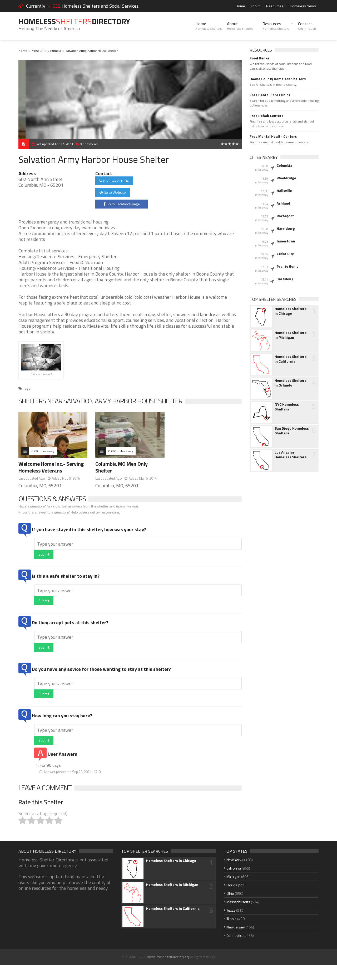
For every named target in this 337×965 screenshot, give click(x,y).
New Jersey (235, 927)
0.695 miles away (120, 451)
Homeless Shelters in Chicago (290, 311)
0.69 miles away (43, 451)
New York (233, 859)
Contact (307, 26)
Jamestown (286, 241)
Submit (43, 554)
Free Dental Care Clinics (270, 95)
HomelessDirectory (74, 21)
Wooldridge (286, 178)
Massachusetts (238, 902)
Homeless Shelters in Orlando (290, 383)
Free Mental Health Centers (273, 136)
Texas (230, 910)
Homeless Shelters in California (290, 359)
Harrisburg (286, 228)
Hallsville (284, 190)
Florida (231, 885)
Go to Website (113, 192)
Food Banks (259, 58)
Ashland (283, 203)
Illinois (231, 918)
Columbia (54, 50)
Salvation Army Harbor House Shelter (92, 50)
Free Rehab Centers (266, 115)
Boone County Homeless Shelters (278, 79)
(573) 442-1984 (114, 181)
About (255, 6)
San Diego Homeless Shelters (292, 430)
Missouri (37, 50)
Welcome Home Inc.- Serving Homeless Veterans (51, 467)
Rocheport (285, 216)
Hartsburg (285, 279)
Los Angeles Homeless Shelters (290, 454)
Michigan (233, 876)
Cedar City (285, 253)
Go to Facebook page (121, 204)
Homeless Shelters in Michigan (290, 335)
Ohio (230, 893)
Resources (274, 6)
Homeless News (303, 6)
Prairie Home (287, 266)
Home (240, 6)
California (233, 868)
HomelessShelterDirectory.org (168, 956)
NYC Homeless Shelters (287, 407)
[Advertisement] (284, 559)
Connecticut (235, 935)
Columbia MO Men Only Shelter (121, 467)
